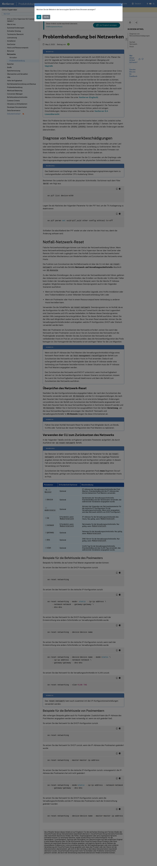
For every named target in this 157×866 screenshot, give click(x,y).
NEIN (46, 17)
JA (39, 17)
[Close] (121, 5)
